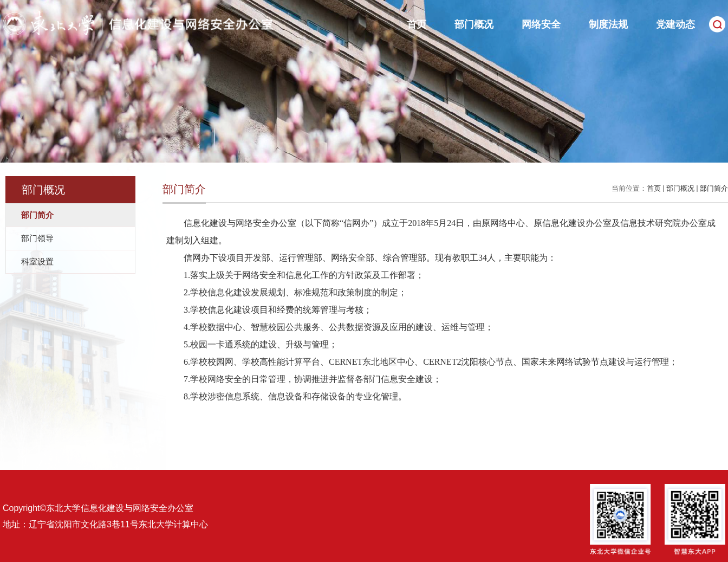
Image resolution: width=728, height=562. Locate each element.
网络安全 (541, 24)
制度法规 (608, 24)
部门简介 (714, 188)
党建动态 (675, 24)
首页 (416, 24)
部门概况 (473, 24)
